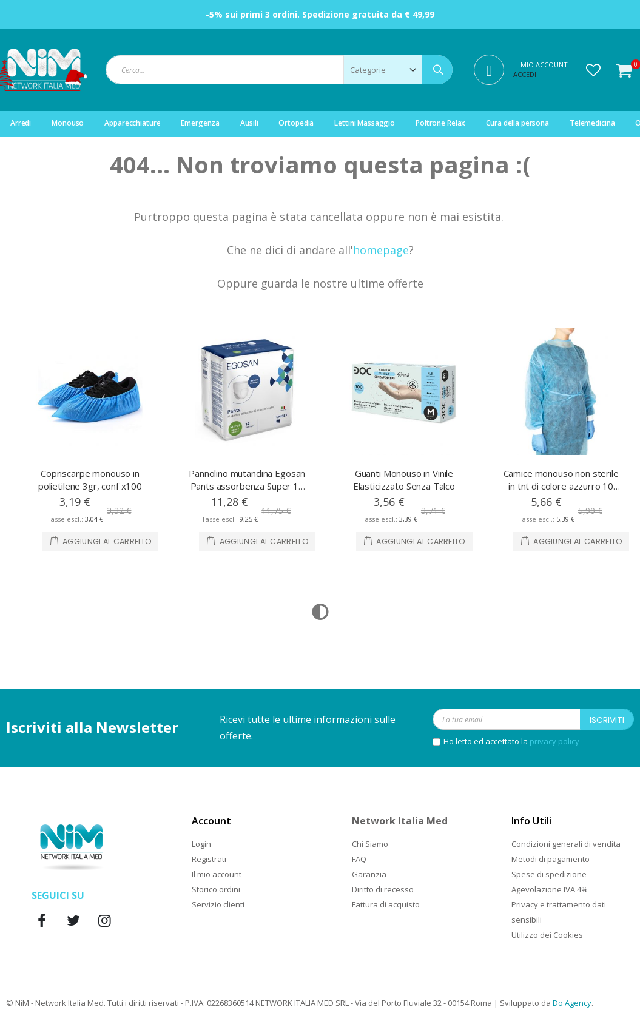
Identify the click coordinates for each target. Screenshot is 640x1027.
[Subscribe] (607, 719)
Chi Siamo (370, 843)
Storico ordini (216, 889)
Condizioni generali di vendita (566, 843)
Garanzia (369, 874)
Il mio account (216, 874)
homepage (381, 250)
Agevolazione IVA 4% (549, 889)
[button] (593, 69)
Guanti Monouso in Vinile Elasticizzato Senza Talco (412, 479)
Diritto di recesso (383, 889)
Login (201, 843)
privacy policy (554, 741)
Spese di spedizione (549, 874)
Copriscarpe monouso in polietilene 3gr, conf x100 (98, 479)
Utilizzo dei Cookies (547, 934)
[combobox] (279, 69)
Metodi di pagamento (550, 859)
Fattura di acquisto (386, 904)
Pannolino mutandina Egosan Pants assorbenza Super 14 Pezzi (255, 486)
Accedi (524, 74)
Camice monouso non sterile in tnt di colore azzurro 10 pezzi (568, 486)
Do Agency (572, 1002)
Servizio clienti (218, 904)
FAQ (359, 859)
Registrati (209, 859)
